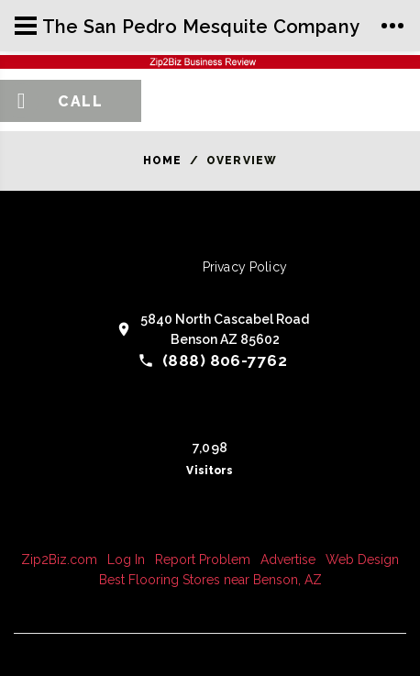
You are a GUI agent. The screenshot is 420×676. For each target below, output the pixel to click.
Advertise (287, 559)
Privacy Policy (245, 267)
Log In (126, 559)
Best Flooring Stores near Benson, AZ (210, 579)
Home (162, 160)
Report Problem (202, 559)
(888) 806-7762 (224, 360)
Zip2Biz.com (59, 559)
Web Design (362, 559)
